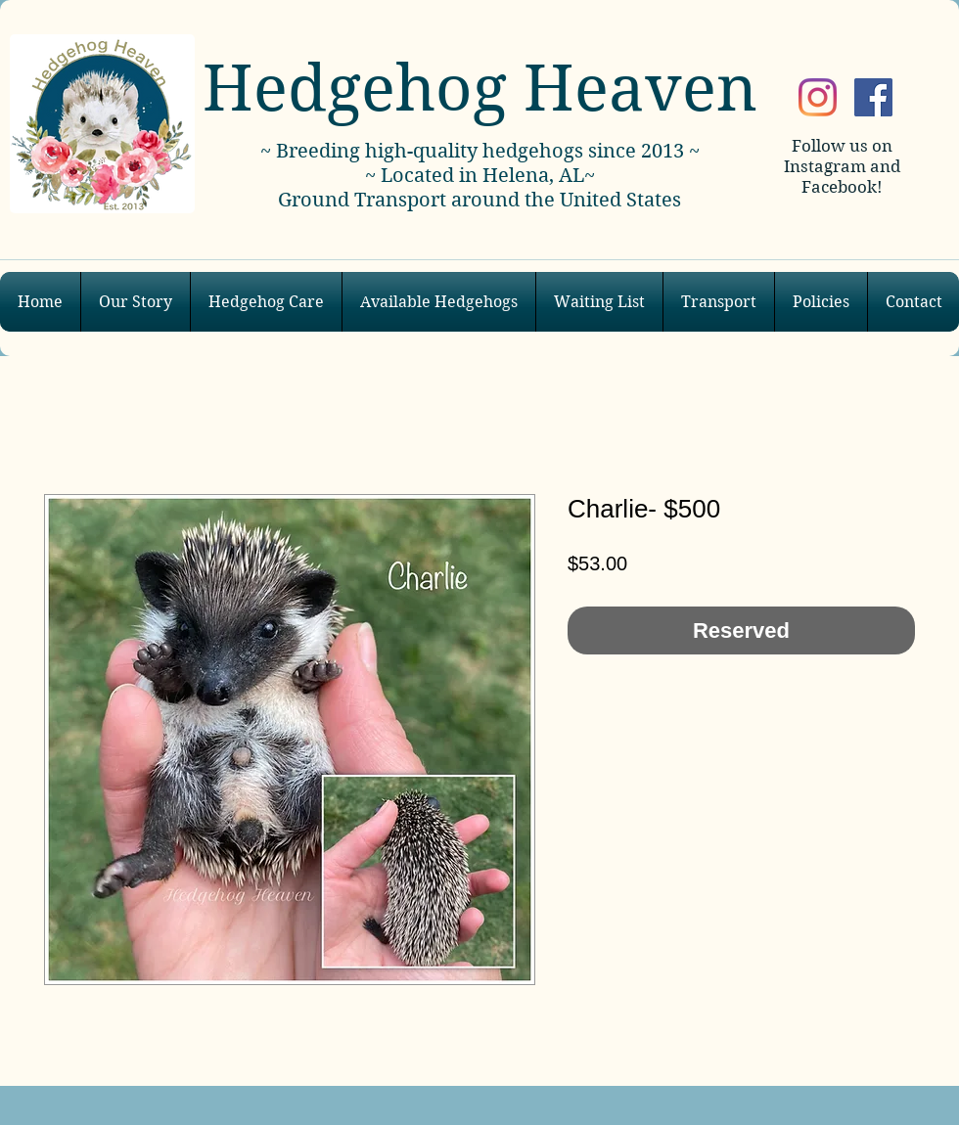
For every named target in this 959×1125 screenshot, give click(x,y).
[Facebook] (873, 97)
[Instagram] (818, 97)
